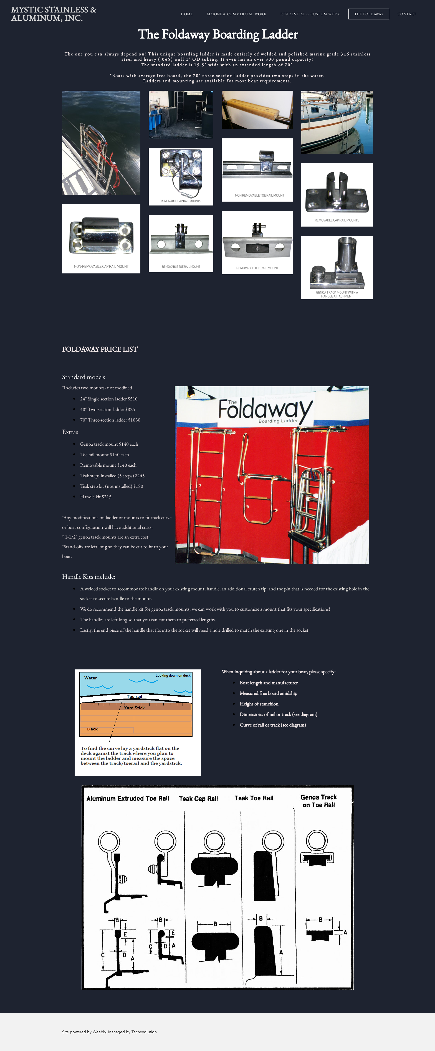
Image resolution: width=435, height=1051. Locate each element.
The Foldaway (369, 14)
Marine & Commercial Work (237, 14)
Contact (407, 14)
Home (187, 14)
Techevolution (144, 1032)
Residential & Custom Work (310, 14)
